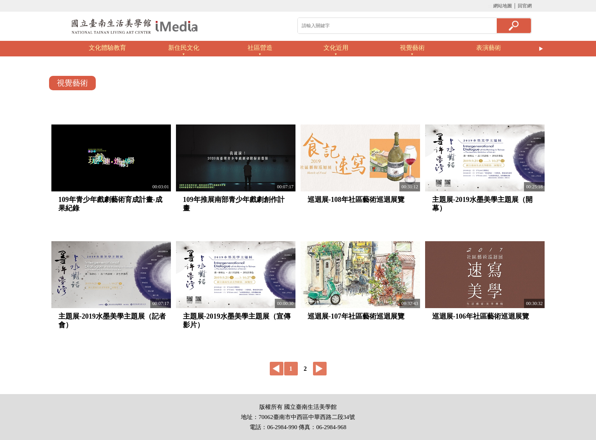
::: (490, 6)
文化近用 (335, 47)
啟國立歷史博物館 (135, 26)
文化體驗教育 (107, 47)
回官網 (525, 6)
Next (541, 48)
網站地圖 (502, 6)
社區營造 (260, 47)
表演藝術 (488, 47)
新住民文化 (183, 47)
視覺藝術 (412, 47)
